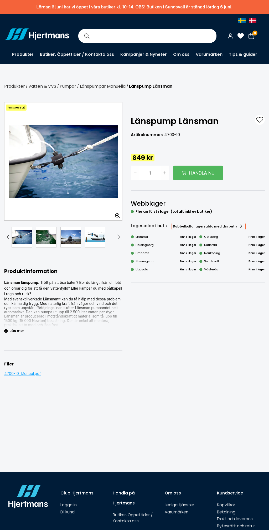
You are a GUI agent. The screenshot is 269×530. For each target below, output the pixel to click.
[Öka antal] (165, 173)
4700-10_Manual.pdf (22, 373)
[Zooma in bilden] (116, 214)
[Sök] (86, 36)
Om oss (181, 54)
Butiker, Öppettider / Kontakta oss (77, 54)
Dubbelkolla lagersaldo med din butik (205, 226)
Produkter (23, 54)
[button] (8, 237)
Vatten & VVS (42, 86)
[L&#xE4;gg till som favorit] (260, 120)
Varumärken (209, 54)
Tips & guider (243, 54)
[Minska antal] (135, 173)
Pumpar (68, 86)
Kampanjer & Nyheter (143, 54)
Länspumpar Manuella (103, 86)
